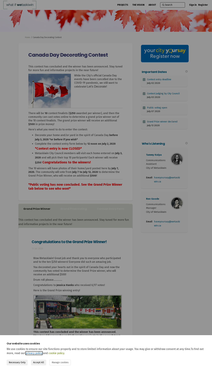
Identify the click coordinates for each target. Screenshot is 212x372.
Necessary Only (17, 362)
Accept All (38, 362)
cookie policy (56, 353)
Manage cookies (60, 362)
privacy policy (34, 353)
